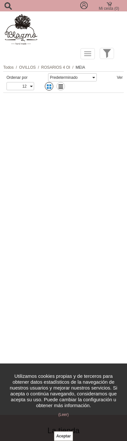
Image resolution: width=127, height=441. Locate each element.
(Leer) (63, 414)
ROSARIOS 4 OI (55, 67)
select (93, 77)
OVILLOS (27, 67)
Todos (8, 67)
